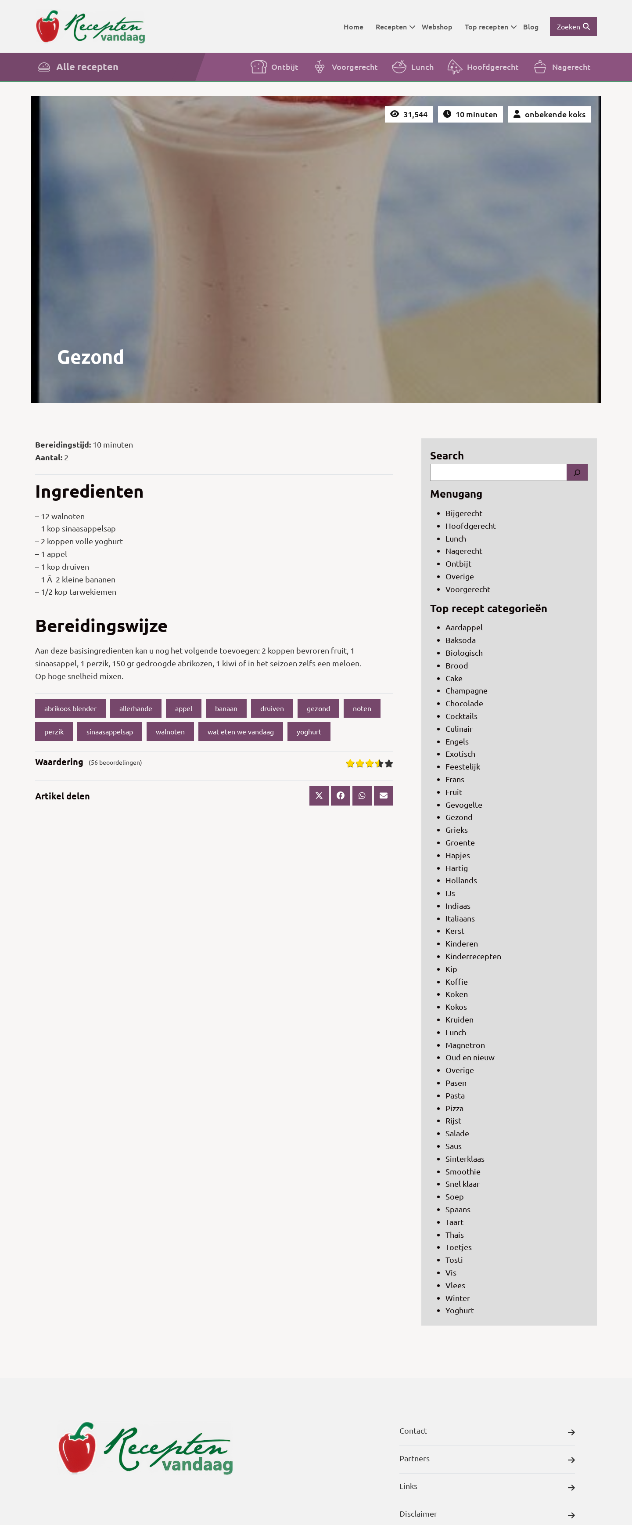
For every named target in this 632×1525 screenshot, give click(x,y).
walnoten (170, 731)
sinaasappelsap (109, 731)
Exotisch (460, 753)
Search (447, 455)
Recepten (396, 26)
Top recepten (491, 26)
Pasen (456, 1082)
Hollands (461, 880)
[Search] (577, 472)
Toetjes (458, 1246)
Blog (531, 26)
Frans (454, 779)
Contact (487, 1432)
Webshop (437, 26)
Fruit (453, 791)
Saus (453, 1145)
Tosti (454, 1259)
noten (362, 708)
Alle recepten (76, 67)
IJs (450, 892)
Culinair (459, 728)
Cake (454, 678)
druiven (272, 708)
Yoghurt (459, 1310)
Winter (457, 1297)
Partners (487, 1460)
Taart (454, 1221)
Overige (459, 576)
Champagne (466, 690)
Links (487, 1488)
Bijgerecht (463, 512)
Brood (456, 665)
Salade (457, 1133)
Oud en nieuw (470, 1057)
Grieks (456, 829)
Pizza (454, 1108)
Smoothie (463, 1171)
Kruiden (459, 1019)
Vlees (455, 1285)
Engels (457, 741)
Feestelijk (462, 766)
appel (183, 708)
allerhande (135, 708)
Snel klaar (462, 1183)
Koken (456, 993)
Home (353, 26)
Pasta (455, 1095)
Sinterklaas (465, 1158)
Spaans (457, 1209)
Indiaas (457, 905)
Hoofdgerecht (482, 67)
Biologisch (464, 652)
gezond (318, 708)
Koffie (456, 981)
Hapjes (457, 855)
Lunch (412, 67)
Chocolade (464, 703)
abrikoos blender (70, 708)
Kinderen (461, 943)
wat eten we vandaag (241, 731)
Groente (460, 842)
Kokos (456, 1006)
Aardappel (464, 627)
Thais (454, 1234)
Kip (451, 968)
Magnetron (465, 1044)
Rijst (453, 1120)
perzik (54, 731)
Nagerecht (561, 67)
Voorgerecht (344, 67)
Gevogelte (463, 804)
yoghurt (309, 731)
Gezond (459, 816)
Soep (454, 1196)
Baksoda (460, 639)
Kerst (454, 930)
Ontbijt (274, 67)
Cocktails (461, 715)
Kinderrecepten (473, 956)
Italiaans (460, 918)
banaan (226, 708)
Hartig (456, 867)
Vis (450, 1272)
